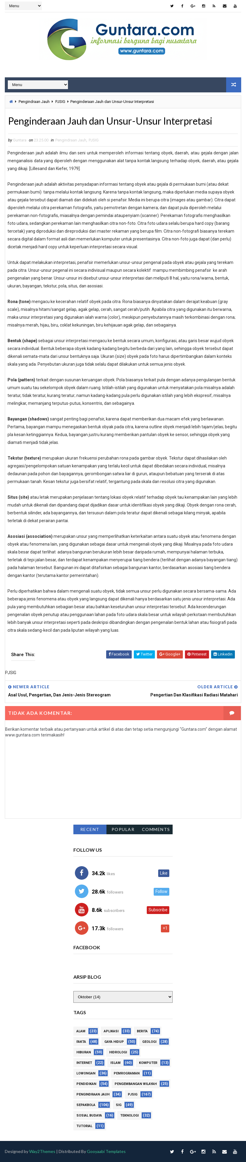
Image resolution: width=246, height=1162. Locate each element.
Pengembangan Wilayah (136, 1084)
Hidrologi (118, 1052)
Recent (90, 829)
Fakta (81, 1042)
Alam (80, 1031)
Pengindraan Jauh (34, 101)
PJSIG (60, 101)
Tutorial (84, 1126)
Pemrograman (127, 1073)
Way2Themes (42, 1151)
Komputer (148, 1063)
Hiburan (83, 1052)
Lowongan (85, 1073)
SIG (118, 1105)
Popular (123, 829)
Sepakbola (85, 1105)
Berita (142, 1031)
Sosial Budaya (89, 1115)
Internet (84, 1063)
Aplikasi (111, 1031)
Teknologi (129, 1115)
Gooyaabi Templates (106, 1151)
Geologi (149, 1042)
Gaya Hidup (114, 1042)
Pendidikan (86, 1084)
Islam (115, 1063)
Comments (156, 829)
